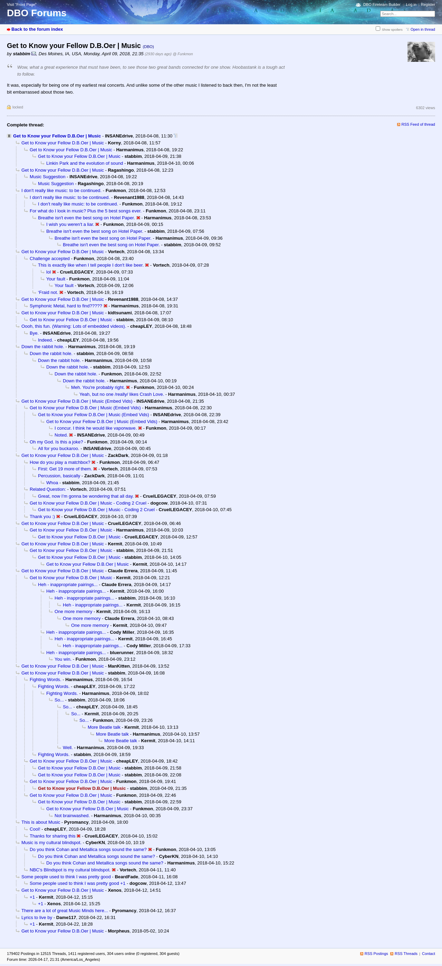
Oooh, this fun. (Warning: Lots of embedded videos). (73, 326)
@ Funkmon (183, 54)
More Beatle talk (104, 727)
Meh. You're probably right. (98, 387)
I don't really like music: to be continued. (61, 190)
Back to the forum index (37, 29)
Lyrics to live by (36, 917)
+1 (32, 897)
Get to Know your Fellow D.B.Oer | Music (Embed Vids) (77, 401)
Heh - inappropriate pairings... (68, 584)
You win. (63, 659)
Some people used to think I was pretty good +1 (77, 883)
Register (428, 4)
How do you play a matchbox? (60, 462)
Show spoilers (392, 29)
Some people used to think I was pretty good (66, 876)
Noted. (61, 435)
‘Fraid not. (48, 292)
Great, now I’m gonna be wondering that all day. (86, 496)
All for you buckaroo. (58, 448)
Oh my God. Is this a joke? (56, 441)
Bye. (34, 333)
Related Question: (48, 489)
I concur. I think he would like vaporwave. (96, 428)
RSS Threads (406, 953)
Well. (68, 747)
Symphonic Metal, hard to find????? (66, 305)
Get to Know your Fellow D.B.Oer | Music (57, 135)
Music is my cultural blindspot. (51, 842)
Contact (428, 953)
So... (59, 699)
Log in (411, 4)
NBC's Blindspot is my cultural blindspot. (70, 869)
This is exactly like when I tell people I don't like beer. (91, 265)
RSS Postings (376, 953)
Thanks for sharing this (53, 836)
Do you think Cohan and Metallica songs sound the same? (88, 849)
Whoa (52, 482)
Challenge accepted (50, 258)
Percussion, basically (59, 475)
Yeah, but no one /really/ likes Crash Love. (121, 394)
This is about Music (40, 822)
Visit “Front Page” (22, 4)
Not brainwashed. (72, 815)
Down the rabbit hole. (42, 346)
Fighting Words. (45, 679)
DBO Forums (37, 13)
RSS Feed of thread (418, 124)
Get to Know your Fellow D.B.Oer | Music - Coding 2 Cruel (88, 503)
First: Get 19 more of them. (65, 468)
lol (48, 272)
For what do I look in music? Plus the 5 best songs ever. (86, 210)
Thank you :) (42, 516)
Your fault (55, 278)
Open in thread (423, 29)
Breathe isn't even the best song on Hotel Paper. (86, 217)
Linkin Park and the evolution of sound (84, 163)
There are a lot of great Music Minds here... (64, 910)
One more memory (73, 611)
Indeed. (45, 340)
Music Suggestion (47, 176)
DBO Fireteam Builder (382, 4)
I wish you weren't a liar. (70, 224)
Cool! (35, 829)
